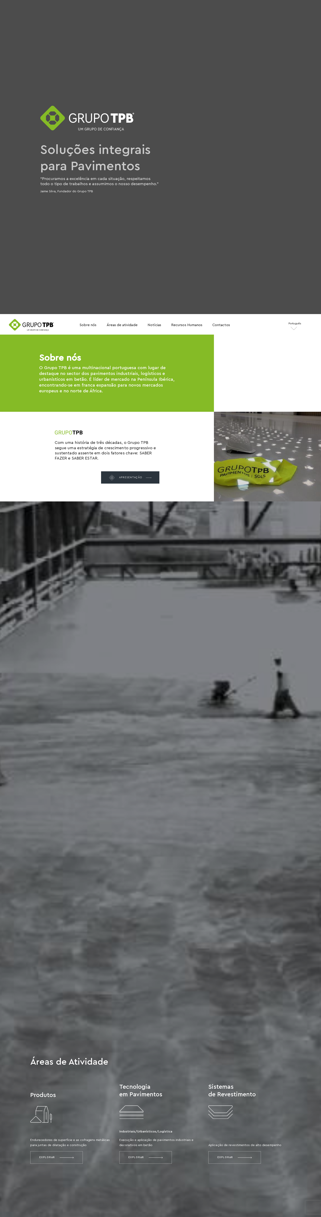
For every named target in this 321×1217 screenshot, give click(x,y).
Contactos (221, 325)
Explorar (56, 1157)
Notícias (154, 325)
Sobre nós (88, 325)
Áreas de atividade (122, 325)
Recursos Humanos (186, 325)
